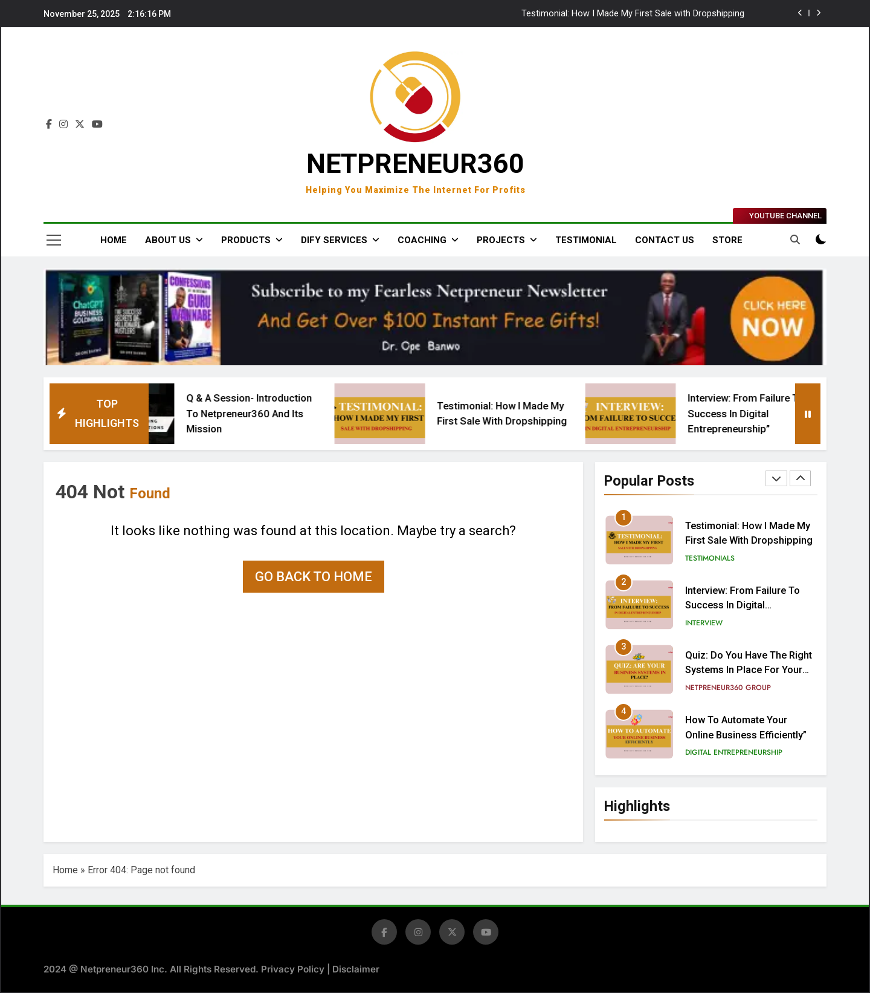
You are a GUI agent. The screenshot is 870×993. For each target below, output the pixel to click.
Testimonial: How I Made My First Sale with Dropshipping (632, 14)
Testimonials (710, 558)
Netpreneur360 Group (728, 687)
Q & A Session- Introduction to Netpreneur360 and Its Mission (274, 413)
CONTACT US (664, 240)
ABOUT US (168, 240)
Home (113, 240)
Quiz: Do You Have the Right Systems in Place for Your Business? (748, 670)
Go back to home (313, 576)
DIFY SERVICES (334, 240)
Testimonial (586, 240)
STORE (727, 240)
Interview (704, 622)
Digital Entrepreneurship (733, 752)
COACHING (422, 240)
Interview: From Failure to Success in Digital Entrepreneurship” (772, 413)
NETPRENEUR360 (415, 164)
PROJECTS (501, 240)
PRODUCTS (246, 240)
